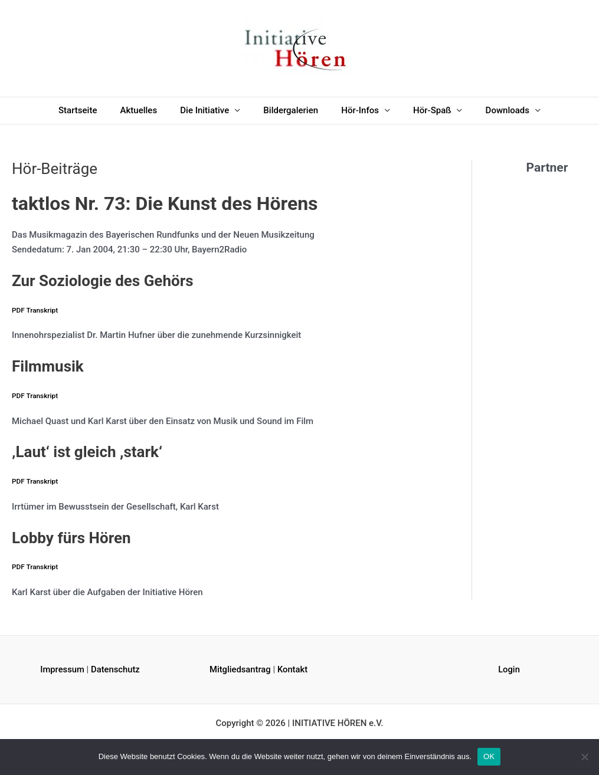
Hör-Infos (355, 110)
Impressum (62, 669)
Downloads (491, 110)
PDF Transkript (35, 310)
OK (489, 756)
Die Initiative (209, 110)
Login (509, 669)
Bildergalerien (290, 110)
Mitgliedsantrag (240, 669)
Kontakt (294, 669)
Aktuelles (149, 110)
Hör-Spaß (421, 110)
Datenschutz (115, 669)
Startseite (93, 110)
